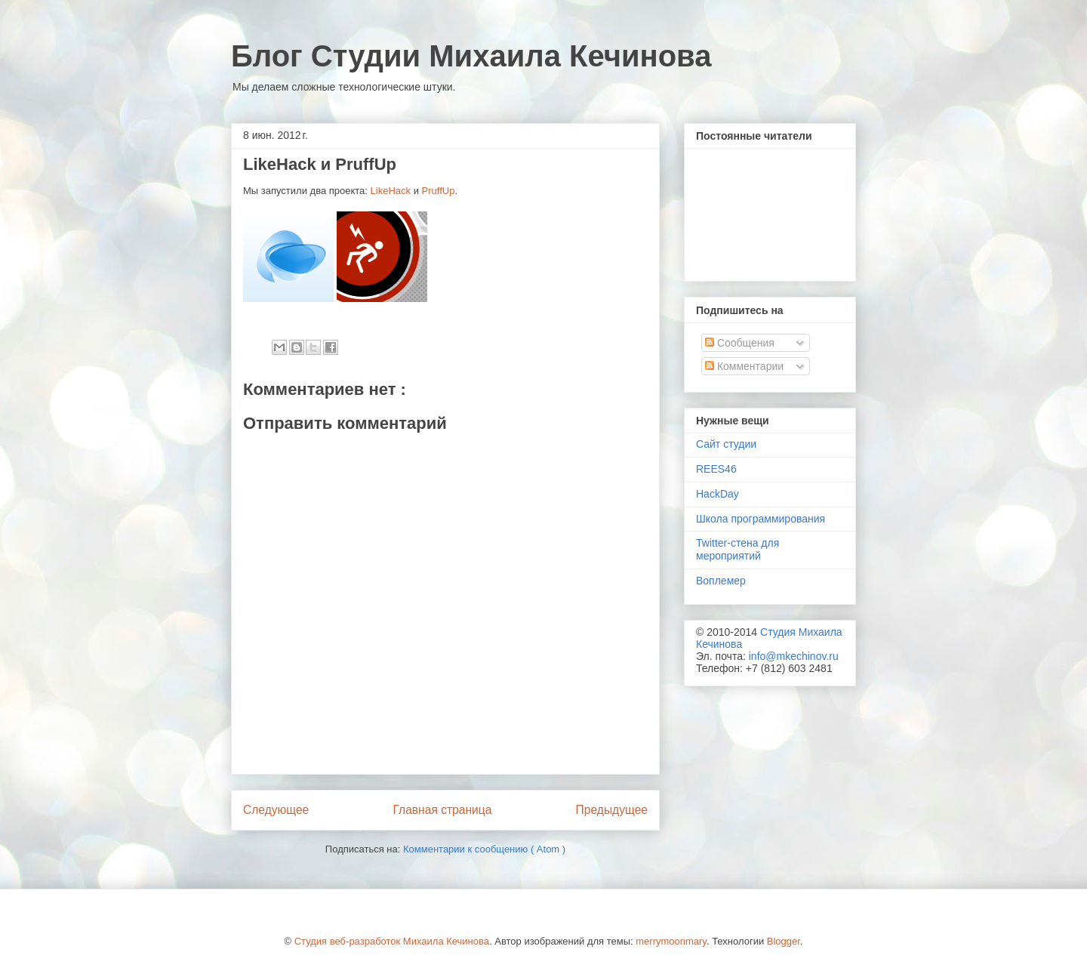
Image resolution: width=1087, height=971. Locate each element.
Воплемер (721, 581)
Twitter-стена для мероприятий (737, 549)
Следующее (276, 809)
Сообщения (739, 343)
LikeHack (391, 190)
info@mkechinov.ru (794, 656)
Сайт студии (726, 444)
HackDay (717, 494)
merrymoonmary (671, 941)
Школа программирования (760, 519)
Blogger (783, 941)
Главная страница (442, 809)
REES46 (716, 469)
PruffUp (438, 190)
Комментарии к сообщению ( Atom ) (484, 849)
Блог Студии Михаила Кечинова (471, 55)
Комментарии (744, 366)
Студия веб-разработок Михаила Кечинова (391, 941)
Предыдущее (612, 809)
